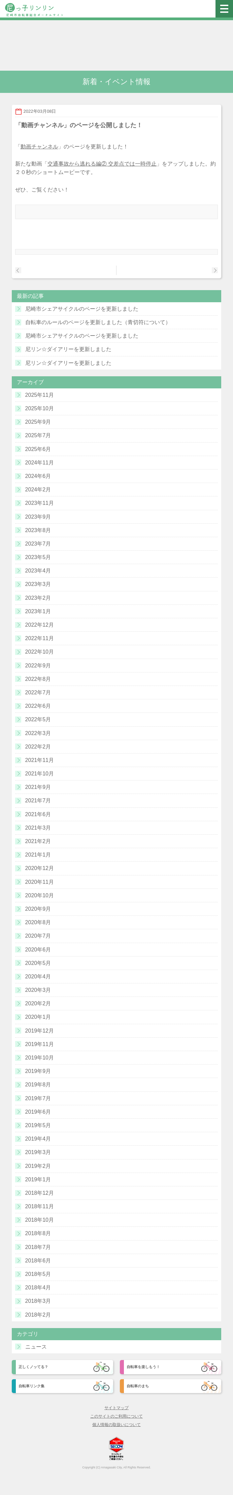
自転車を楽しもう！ (143, 1367)
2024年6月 (38, 476)
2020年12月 (39, 868)
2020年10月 (39, 895)
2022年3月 (38, 733)
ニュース (36, 1347)
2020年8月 (38, 922)
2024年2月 (38, 489)
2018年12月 (39, 1193)
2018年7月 (38, 1247)
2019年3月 (38, 1152)
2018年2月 (38, 1315)
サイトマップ (116, 1407)
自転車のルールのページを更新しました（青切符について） (98, 322)
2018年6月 (38, 1260)
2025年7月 (38, 435)
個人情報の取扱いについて (116, 1424)
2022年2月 (38, 747)
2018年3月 (38, 1301)
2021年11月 (39, 760)
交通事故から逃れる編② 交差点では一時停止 (102, 164)
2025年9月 (38, 422)
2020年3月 (38, 990)
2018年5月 (38, 1274)
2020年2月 (38, 1003)
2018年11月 (39, 1206)
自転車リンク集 (31, 1386)
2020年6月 (38, 949)
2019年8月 (38, 1084)
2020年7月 (38, 936)
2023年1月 (38, 611)
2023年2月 (38, 598)
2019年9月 (38, 1071)
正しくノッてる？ (33, 1367)
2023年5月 (38, 557)
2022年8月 (38, 679)
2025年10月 (39, 408)
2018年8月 (38, 1233)
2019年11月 (39, 1044)
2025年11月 (39, 395)
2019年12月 (39, 1031)
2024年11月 (39, 462)
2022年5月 (38, 719)
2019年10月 (39, 1058)
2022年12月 (39, 625)
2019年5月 (38, 1125)
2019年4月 (38, 1139)
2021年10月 (39, 773)
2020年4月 (38, 976)
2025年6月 (38, 449)
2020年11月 (39, 882)
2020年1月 (38, 1017)
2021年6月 (38, 814)
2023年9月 (38, 517)
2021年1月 (38, 855)
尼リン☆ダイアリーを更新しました (68, 349)
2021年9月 (38, 787)
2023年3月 (38, 584)
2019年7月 (38, 1098)
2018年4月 (38, 1287)
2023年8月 (38, 530)
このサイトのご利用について (116, 1416)
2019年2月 (38, 1166)
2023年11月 (39, 503)
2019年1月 (38, 1179)
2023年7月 (38, 544)
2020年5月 (38, 963)
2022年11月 (39, 638)
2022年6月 (38, 706)
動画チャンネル (39, 146)
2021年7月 (38, 800)
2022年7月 (38, 692)
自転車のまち (138, 1386)
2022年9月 (38, 665)
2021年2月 (38, 841)
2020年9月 (38, 909)
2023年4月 (38, 570)
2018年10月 (39, 1220)
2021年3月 (38, 828)
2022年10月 (39, 652)
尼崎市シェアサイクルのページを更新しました (81, 309)
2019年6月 (38, 1112)
